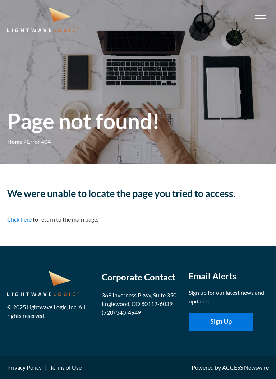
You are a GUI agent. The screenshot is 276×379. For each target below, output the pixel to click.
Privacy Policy (24, 367)
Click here (19, 219)
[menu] (260, 15)
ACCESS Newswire (245, 367)
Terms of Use (66, 367)
